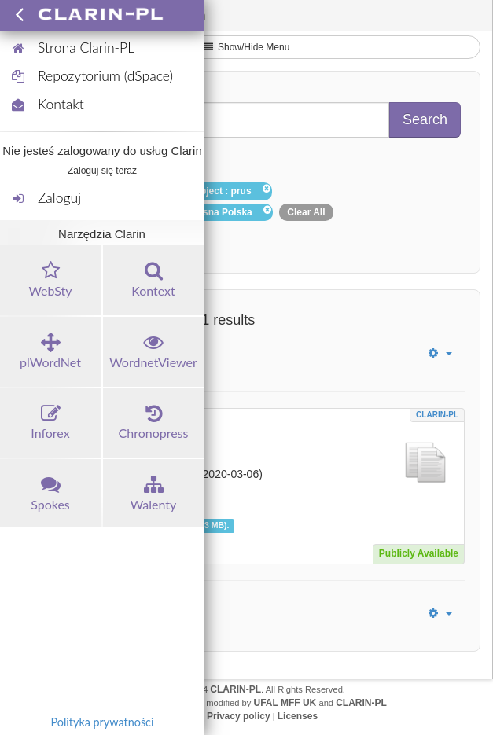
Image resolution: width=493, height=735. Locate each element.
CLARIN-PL (437, 414)
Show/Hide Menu (247, 47)
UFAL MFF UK (285, 702)
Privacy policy (238, 716)
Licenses (298, 716)
